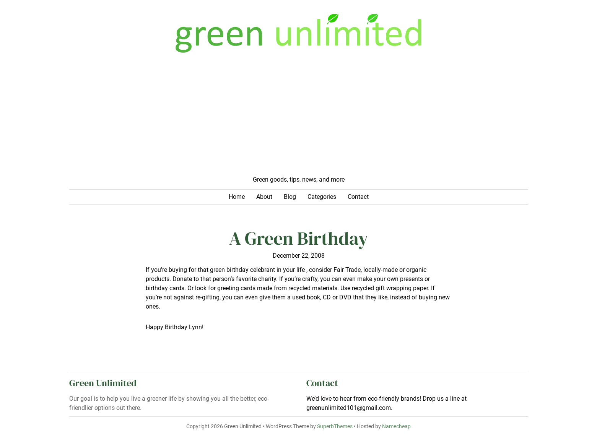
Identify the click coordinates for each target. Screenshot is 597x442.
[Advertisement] (298, 117)
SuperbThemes (335, 426)
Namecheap (396, 426)
